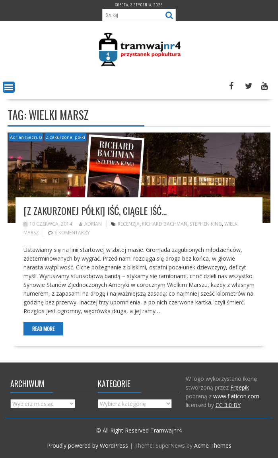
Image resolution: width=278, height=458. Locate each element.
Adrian (90, 223)
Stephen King (206, 223)
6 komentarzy (72, 232)
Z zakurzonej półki (65, 137)
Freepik (239, 387)
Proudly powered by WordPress (87, 445)
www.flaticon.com (236, 396)
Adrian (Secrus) (26, 137)
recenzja (129, 223)
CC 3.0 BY (228, 405)
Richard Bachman (164, 223)
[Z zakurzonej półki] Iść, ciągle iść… (95, 210)
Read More (43, 329)
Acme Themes (212, 445)
